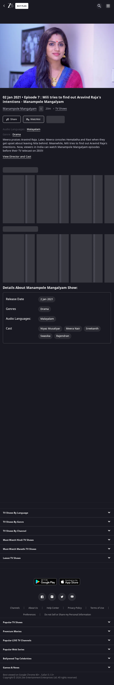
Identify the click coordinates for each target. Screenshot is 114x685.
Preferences (29, 614)
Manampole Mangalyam (20, 109)
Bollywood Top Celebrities (17, 658)
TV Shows (61, 109)
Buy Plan (21, 6)
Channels (15, 608)
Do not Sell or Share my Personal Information (67, 614)
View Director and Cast (17, 157)
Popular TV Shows (12, 622)
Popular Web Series (13, 649)
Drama (17, 134)
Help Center (53, 608)
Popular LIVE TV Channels (17, 640)
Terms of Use (97, 608)
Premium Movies (12, 631)
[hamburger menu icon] (108, 6)
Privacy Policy (75, 608)
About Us (33, 608)
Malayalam (33, 129)
